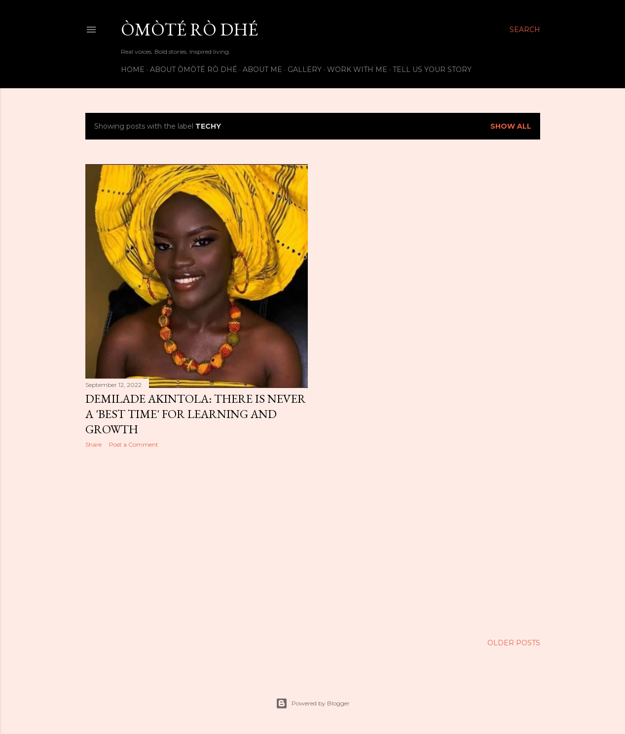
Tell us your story (432, 69)
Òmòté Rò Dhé (189, 29)
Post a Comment (133, 444)
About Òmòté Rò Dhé (193, 69)
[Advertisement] (196, 542)
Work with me (357, 69)
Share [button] (93, 444)
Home (133, 69)
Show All (510, 126)
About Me (262, 69)
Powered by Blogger (313, 703)
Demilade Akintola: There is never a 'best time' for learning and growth (195, 414)
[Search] (525, 29)
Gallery (305, 69)
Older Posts (513, 642)
